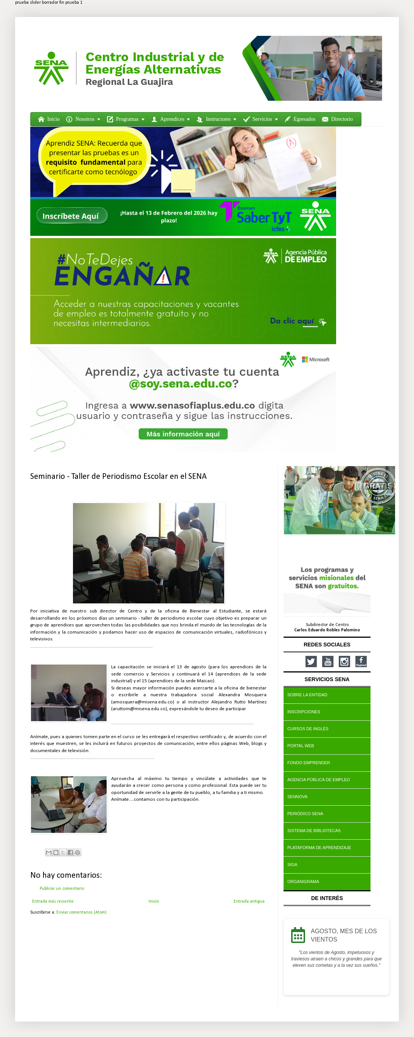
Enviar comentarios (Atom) (81, 912)
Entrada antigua (249, 901)
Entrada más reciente (53, 901)
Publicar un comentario (62, 888)
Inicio (154, 901)
